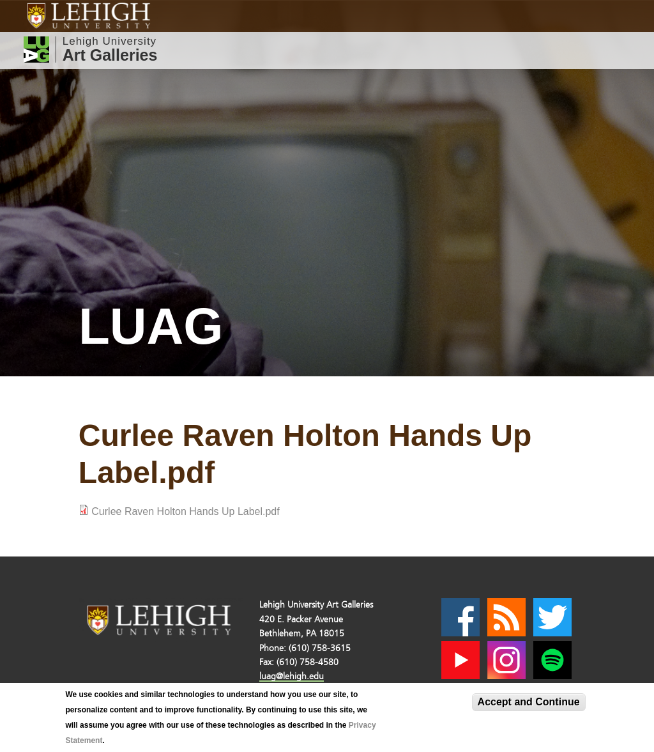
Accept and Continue (529, 701)
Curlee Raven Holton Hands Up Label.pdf (185, 511)
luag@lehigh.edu (291, 676)
